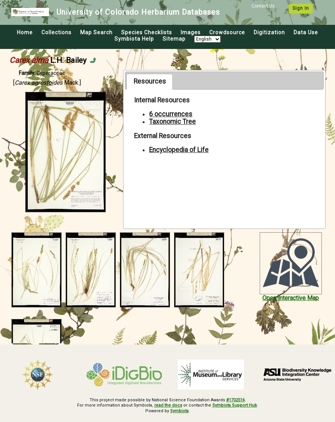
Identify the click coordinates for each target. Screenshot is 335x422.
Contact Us (263, 6)
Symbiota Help (134, 39)
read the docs (168, 405)
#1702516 (235, 400)
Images (191, 32)
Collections (56, 32)
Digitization (269, 32)
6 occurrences (170, 114)
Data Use (306, 32)
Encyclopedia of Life (179, 150)
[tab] (149, 82)
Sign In (300, 8)
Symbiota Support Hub (234, 405)
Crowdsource (227, 32)
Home (25, 32)
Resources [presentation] (150, 81)
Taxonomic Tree (172, 121)
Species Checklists (146, 32)
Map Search (96, 32)
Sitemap (174, 39)
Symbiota (179, 410)
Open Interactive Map (290, 298)
